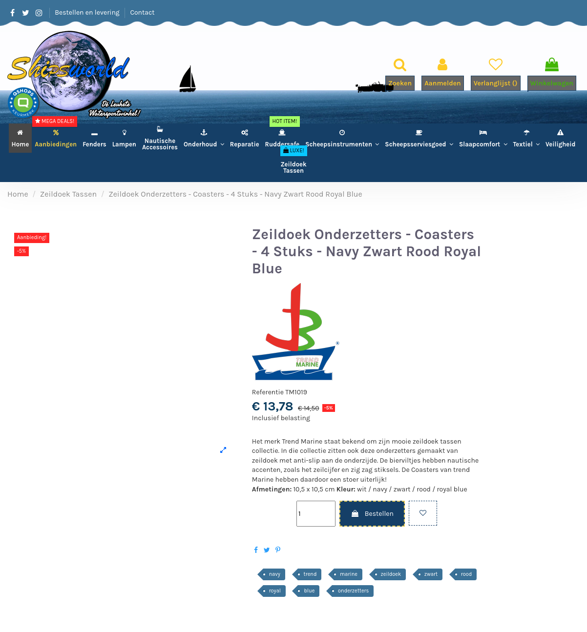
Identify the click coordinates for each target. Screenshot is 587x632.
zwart (431, 574)
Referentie (268, 392)
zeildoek (391, 574)
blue (309, 591)
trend (310, 574)
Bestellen (372, 514)
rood (466, 574)
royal (275, 591)
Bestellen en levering (88, 12)
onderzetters (353, 591)
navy (274, 574)
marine (348, 574)
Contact (142, 12)
